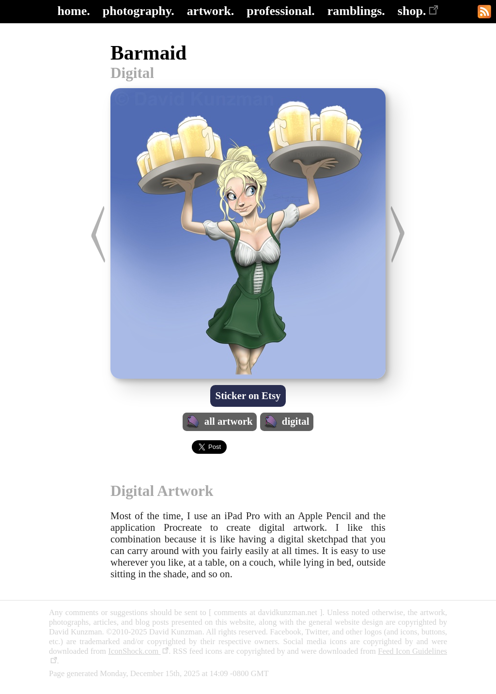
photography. (138, 11)
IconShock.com (138, 651)
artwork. (210, 11)
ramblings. (356, 11)
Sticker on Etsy (248, 395)
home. (74, 11)
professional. (280, 11)
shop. (418, 11)
